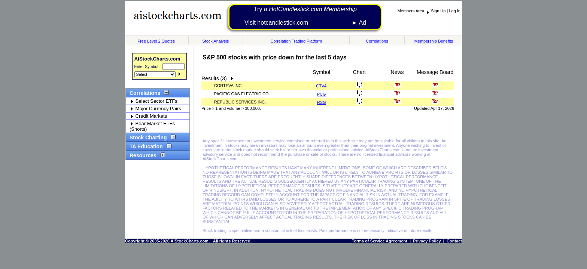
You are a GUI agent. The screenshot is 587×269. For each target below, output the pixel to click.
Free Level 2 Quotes (156, 41)
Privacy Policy (427, 241)
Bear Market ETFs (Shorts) (152, 126)
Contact (454, 241)
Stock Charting (151, 137)
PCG (321, 94)
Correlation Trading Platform (296, 41)
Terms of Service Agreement (379, 241)
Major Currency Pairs (155, 108)
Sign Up (438, 11)
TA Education (149, 146)
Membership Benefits (433, 41)
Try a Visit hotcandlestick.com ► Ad (305, 16)
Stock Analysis (215, 41)
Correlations (377, 41)
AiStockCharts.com (157, 59)
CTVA (321, 86)
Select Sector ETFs (153, 101)
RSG (321, 102)
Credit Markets (148, 116)
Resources (145, 155)
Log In (454, 11)
